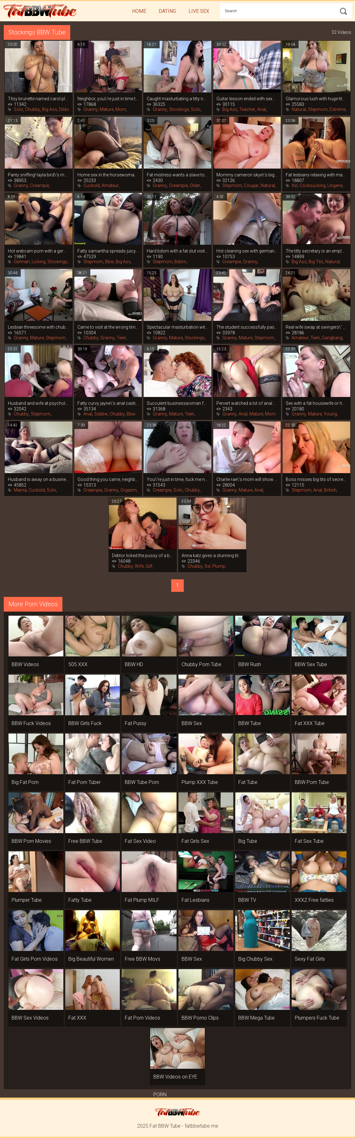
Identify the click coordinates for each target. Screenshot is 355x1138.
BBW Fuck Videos (31, 723)
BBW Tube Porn (142, 782)
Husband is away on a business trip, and (38, 479)
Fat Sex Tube (309, 841)
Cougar (251, 185)
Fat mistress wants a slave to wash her (177, 174)
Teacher (247, 109)
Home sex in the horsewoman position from (108, 174)
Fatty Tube (80, 900)
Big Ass (49, 109)
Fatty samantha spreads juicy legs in (108, 250)
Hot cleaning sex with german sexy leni (247, 250)
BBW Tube (249, 723)
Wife (139, 566)
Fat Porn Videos (142, 1018)
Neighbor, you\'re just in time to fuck (108, 98)
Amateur (110, 185)
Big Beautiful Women (91, 959)
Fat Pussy (135, 723)
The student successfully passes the (247, 327)
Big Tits (316, 261)
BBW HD (134, 664)
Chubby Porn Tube (201, 664)
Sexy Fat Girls (310, 959)
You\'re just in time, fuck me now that (177, 479)
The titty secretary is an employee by (316, 250)
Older (195, 185)
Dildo (64, 109)
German (22, 261)
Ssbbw (101, 413)
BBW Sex (192, 723)
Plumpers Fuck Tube (317, 1018)
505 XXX (77, 664)
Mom (120, 109)
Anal (261, 109)
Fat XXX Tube (310, 723)
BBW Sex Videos (30, 1018)
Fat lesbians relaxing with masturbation (316, 174)
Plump (218, 566)
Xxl (295, 185)
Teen (121, 337)
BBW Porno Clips (200, 1018)
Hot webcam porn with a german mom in (38, 250)
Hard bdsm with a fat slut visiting (177, 250)
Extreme (338, 109)
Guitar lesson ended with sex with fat (247, 98)
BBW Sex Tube (311, 664)
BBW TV (247, 900)
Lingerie (334, 185)
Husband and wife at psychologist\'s (38, 403)
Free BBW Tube (85, 841)
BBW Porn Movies (31, 841)
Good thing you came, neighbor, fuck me (108, 479)
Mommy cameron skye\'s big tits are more (247, 174)
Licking (38, 261)
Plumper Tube (27, 900)
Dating (167, 11)
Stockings (179, 109)
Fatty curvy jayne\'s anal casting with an (108, 403)
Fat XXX (77, 1018)
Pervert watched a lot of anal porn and (247, 403)
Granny (90, 109)
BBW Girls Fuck (85, 723)
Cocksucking (312, 185)
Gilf (149, 566)
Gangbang (332, 337)
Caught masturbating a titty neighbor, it (177, 98)
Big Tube (247, 841)
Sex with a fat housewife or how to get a (316, 403)
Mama (20, 490)
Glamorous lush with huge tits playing (316, 98)
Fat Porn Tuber (84, 782)
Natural (299, 109)
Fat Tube (247, 782)
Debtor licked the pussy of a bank (142, 555)
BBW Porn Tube (312, 782)
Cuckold (91, 185)
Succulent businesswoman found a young (177, 403)
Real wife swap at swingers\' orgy (316, 327)
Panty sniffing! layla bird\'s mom (38, 174)
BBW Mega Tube (256, 1018)
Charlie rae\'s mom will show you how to (247, 479)
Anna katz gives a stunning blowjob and (212, 555)
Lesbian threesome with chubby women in (38, 327)
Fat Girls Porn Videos (35, 959)
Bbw (109, 261)
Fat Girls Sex (195, 841)
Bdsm (180, 261)
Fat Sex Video (140, 841)
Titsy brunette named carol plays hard (38, 98)
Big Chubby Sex (255, 959)
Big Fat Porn (25, 782)
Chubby (32, 109)
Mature (107, 109)
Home (139, 11)
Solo (18, 109)
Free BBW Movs (142, 959)
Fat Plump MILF (142, 900)
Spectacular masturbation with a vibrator (177, 327)
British (330, 490)
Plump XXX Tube (200, 782)
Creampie (39, 185)
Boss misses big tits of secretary (316, 479)
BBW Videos (25, 664)
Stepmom (318, 109)
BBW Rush (249, 664)
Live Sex (198, 11)
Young (330, 413)
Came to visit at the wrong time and (108, 327)
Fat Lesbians (195, 900)
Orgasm (128, 490)
